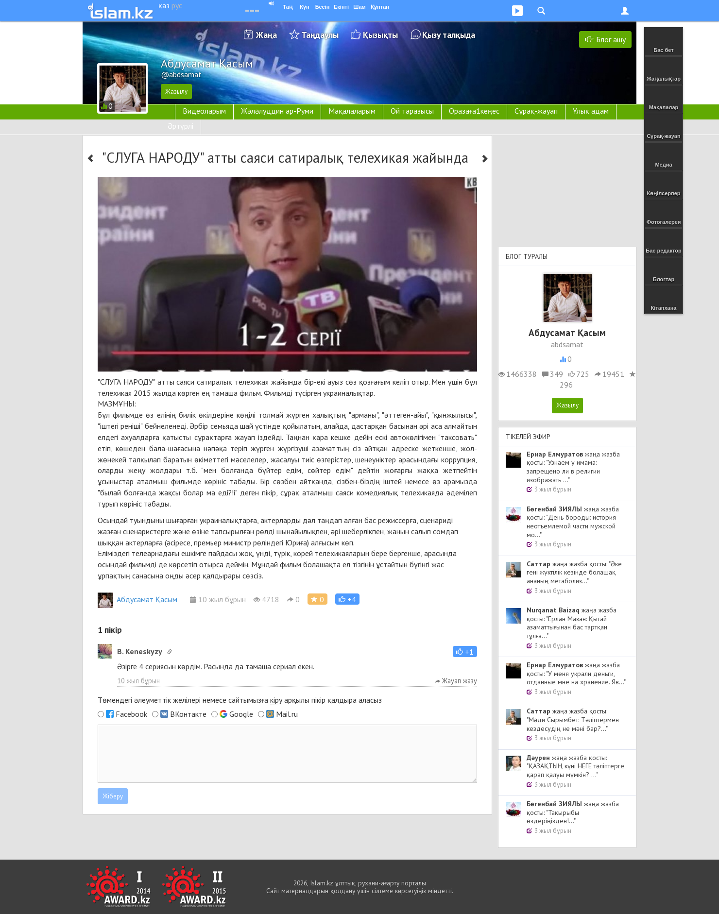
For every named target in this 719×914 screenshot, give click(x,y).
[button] (347, 599)
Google (241, 714)
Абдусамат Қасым (137, 599)
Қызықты (380, 34)
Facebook (131, 714)
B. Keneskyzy (139, 651)
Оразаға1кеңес (474, 111)
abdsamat (567, 344)
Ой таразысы (412, 111)
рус (176, 5)
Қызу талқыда (448, 34)
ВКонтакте (188, 714)
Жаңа (266, 34)
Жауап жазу (456, 680)
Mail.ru (287, 714)
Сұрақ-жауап (536, 111)
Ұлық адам (591, 111)
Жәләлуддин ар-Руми (277, 111)
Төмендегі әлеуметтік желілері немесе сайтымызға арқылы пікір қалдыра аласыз (240, 700)
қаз (164, 5)
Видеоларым (204, 111)
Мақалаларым (352, 111)
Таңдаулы (320, 34)
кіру (276, 700)
